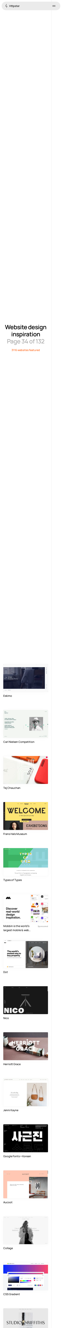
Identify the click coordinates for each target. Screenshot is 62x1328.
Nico (6, 1018)
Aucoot (8, 1202)
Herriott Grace (12, 1064)
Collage (8, 1248)
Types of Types (12, 880)
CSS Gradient (11, 1294)
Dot (5, 972)
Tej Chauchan (11, 788)
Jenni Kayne (10, 1110)
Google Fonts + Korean (17, 1156)
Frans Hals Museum (15, 834)
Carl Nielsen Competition (18, 742)
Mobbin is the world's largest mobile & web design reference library (18, 928)
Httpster (12, 6)
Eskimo (7, 696)
